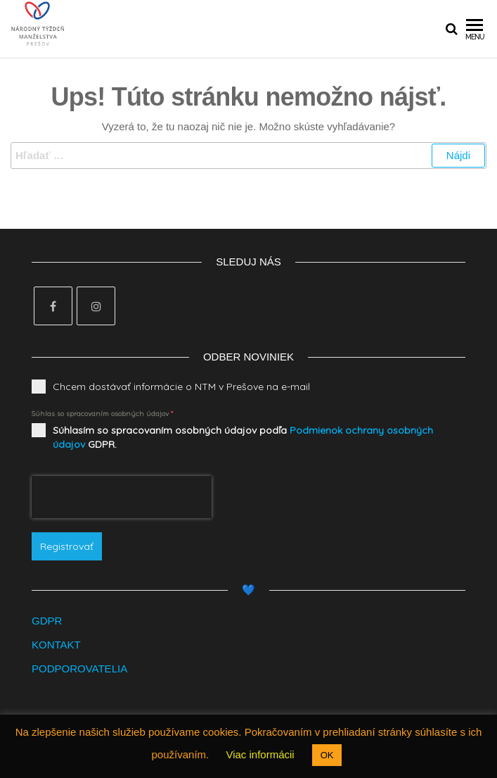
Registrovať (66, 546)
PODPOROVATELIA (79, 669)
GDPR (47, 621)
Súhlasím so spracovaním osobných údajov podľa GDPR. (243, 437)
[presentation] (122, 497)
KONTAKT (56, 645)
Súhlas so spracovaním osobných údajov (102, 413)
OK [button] (327, 755)
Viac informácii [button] (260, 754)
